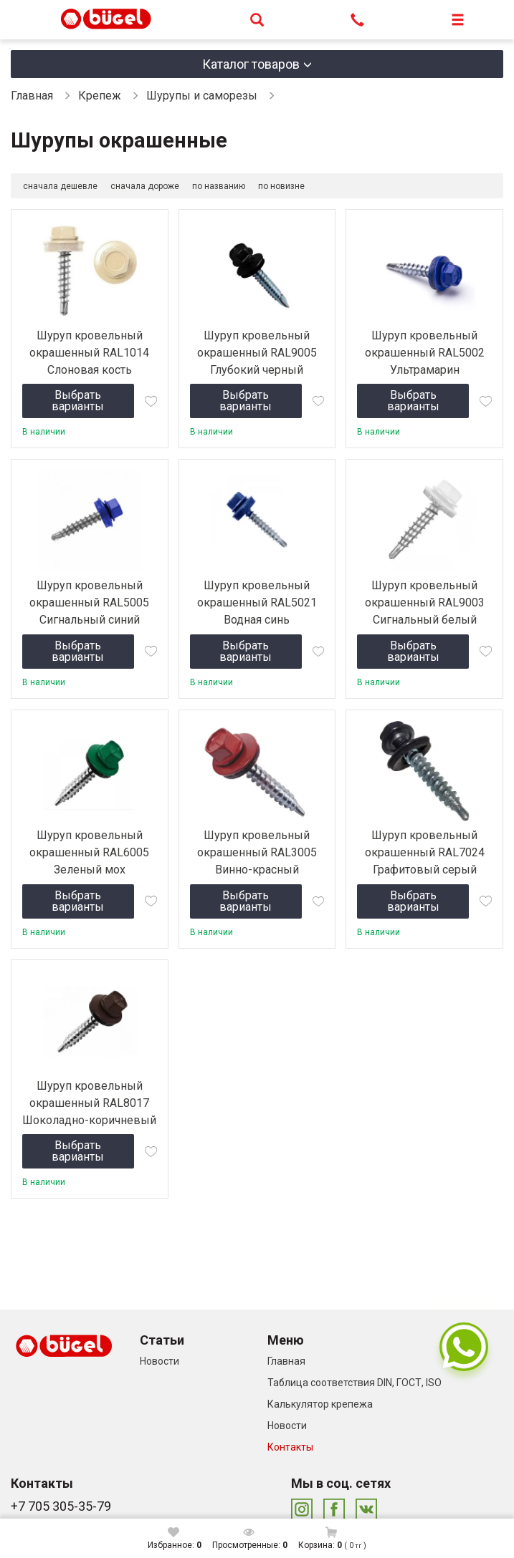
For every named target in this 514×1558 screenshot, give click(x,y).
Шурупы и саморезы (201, 95)
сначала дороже (144, 186)
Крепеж (99, 95)
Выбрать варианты (78, 400)
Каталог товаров (251, 64)
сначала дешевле (60, 186)
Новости (159, 1361)
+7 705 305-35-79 (61, 1506)
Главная (32, 95)
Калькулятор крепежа (320, 1404)
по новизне (281, 186)
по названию (218, 186)
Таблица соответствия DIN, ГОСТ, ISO (354, 1382)
